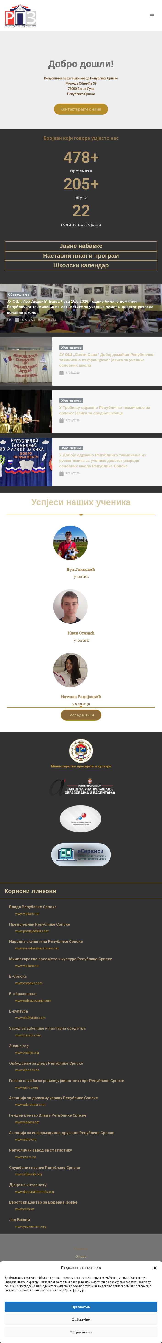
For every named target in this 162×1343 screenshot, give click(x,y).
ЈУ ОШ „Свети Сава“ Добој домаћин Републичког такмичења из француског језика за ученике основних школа (107, 360)
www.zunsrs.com (28, 1035)
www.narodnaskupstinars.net (37, 948)
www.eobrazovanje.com (33, 1001)
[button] (155, 1268)
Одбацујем (81, 1319)
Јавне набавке (81, 245)
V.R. (9, 319)
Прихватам (81, 1306)
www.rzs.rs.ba (25, 1157)
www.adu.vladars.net (30, 1105)
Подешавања (81, 1332)
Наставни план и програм (81, 255)
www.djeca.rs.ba (27, 1070)
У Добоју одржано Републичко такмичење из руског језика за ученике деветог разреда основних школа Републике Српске (102, 460)
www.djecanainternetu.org (34, 1192)
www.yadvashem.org (30, 1226)
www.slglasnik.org (28, 1174)
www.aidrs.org (25, 1140)
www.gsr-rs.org (26, 1087)
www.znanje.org (27, 1053)
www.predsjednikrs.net (32, 931)
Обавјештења (18, 294)
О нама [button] (81, 1256)
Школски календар (81, 265)
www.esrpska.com (29, 983)
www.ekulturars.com (30, 1018)
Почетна (81, 1249)
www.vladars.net (27, 914)
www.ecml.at (24, 1209)
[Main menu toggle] (152, 15)
